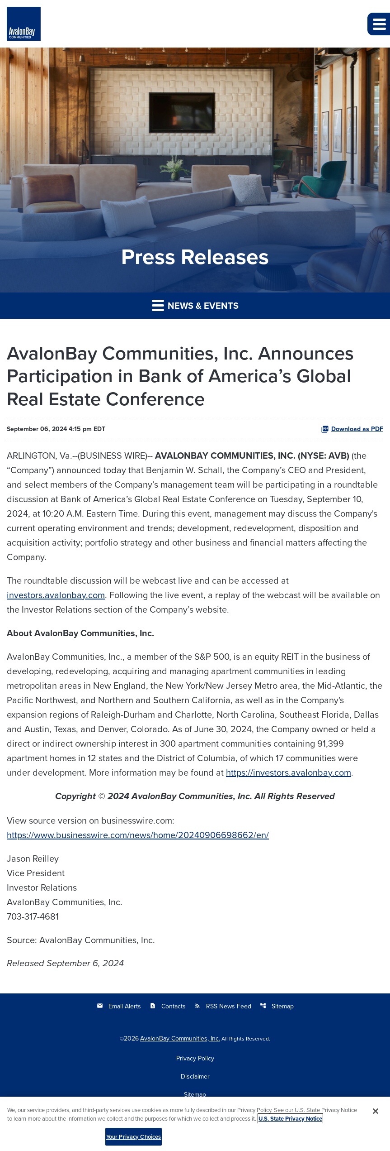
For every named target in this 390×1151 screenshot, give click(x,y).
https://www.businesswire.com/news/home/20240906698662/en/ (138, 834)
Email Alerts (119, 1006)
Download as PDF (352, 428)
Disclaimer (195, 1076)
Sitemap (277, 1006)
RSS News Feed (222, 1006)
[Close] (375, 1113)
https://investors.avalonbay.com (288, 772)
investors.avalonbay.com (56, 594)
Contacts (168, 1006)
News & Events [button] (195, 305)
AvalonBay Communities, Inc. (180, 1038)
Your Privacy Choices (133, 1139)
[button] (378, 24)
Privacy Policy (195, 1058)
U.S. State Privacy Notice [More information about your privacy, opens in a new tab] (290, 1121)
